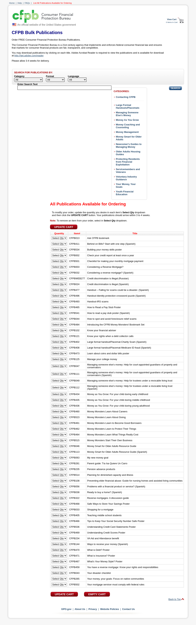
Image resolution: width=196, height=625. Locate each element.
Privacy (93, 609)
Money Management (127, 132)
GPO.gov (66, 609)
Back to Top (174, 599)
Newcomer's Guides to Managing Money (129, 145)
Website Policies (109, 609)
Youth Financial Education (125, 193)
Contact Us (128, 609)
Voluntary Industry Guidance (126, 178)
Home (12, 3)
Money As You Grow (127, 120)
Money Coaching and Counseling (128, 126)
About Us (80, 609)
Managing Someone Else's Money (127, 114)
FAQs (27, 3)
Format (50, 76)
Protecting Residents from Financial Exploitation (128, 162)
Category (19, 76)
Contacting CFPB (126, 97)
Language (73, 76)
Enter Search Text (27, 84)
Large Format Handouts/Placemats (127, 106)
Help (19, 3)
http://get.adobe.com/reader (29, 55)
